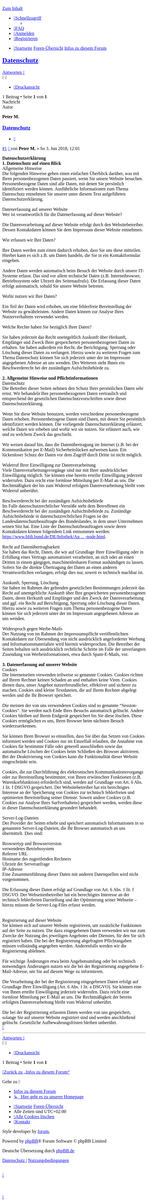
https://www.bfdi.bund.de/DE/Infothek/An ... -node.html (53, 536)
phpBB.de (65, 1150)
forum (43, 1131)
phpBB (31, 1141)
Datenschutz (20, 60)
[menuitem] (19, 28)
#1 (4, 148)
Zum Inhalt (12, 8)
